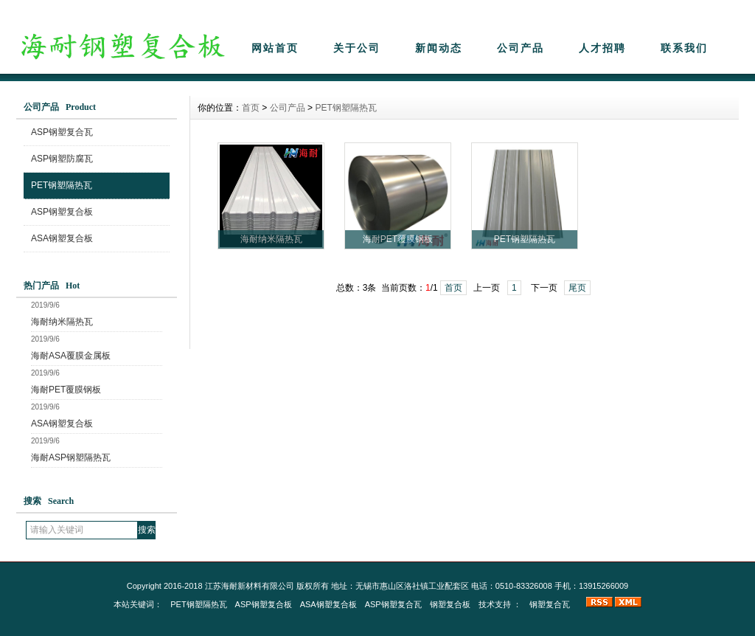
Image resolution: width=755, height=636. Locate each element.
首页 (251, 108)
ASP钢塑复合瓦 (62, 132)
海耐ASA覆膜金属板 (71, 355)
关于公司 (356, 48)
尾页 (577, 288)
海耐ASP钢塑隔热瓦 (71, 457)
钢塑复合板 (450, 604)
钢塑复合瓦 (549, 604)
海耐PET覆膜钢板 (66, 389)
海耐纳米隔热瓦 (62, 322)
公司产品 (520, 48)
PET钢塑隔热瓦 (61, 185)
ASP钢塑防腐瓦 (62, 158)
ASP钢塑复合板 (62, 212)
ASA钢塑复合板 (62, 238)
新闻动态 (438, 48)
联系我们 (684, 48)
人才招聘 (602, 48)
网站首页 (275, 48)
